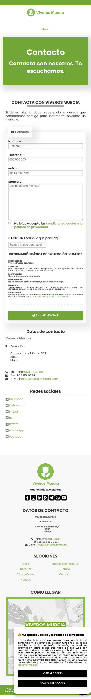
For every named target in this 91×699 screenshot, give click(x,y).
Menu (45, 29)
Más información (28, 665)
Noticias (26, 579)
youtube (15, 436)
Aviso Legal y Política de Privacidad (52, 296)
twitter (13, 424)
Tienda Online (25, 574)
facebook (16, 399)
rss (11, 417)
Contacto (65, 574)
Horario (65, 569)
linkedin (14, 411)
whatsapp (16, 430)
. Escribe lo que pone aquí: (34, 238)
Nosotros (25, 569)
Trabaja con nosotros (65, 563)
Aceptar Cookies (52, 673)
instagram (16, 405)
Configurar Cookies (52, 683)
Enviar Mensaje (45, 315)
